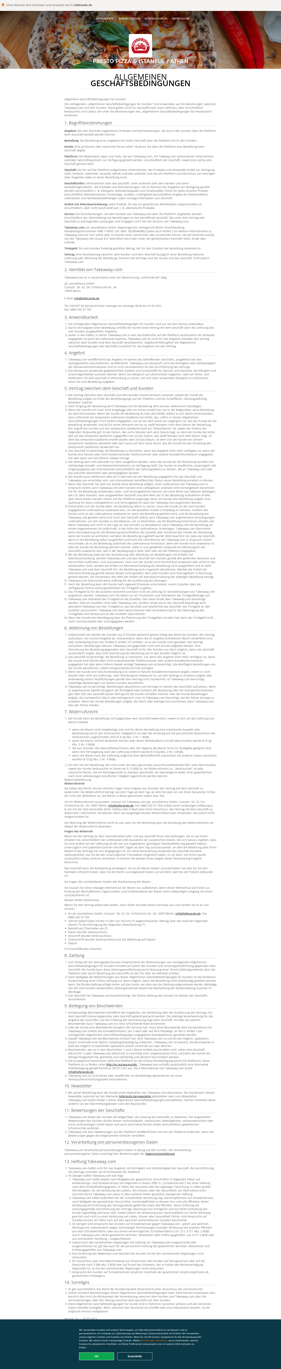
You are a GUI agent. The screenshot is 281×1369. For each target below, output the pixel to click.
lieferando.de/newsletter (135, 1096)
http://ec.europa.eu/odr (122, 1064)
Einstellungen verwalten (153, 1340)
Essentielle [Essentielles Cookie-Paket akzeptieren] (135, 1356)
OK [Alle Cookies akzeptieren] (97, 1356)
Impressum (180, 18)
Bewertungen (129, 18)
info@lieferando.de (86, 298)
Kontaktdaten (156, 18)
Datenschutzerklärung (160, 1154)
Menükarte (105, 18)
